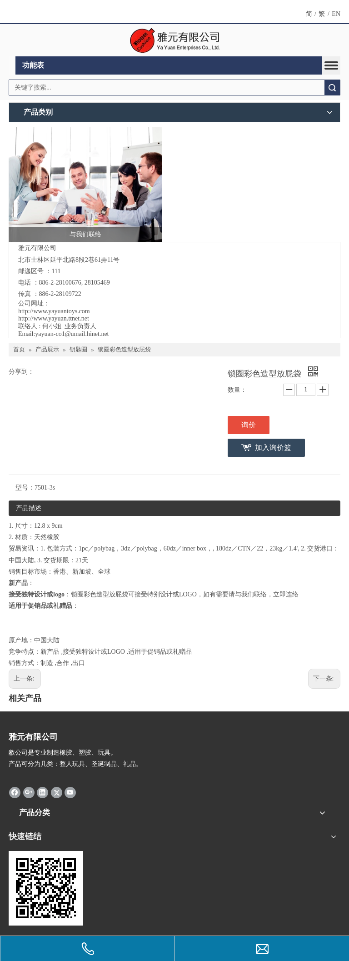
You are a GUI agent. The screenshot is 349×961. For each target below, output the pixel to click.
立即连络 (286, 594)
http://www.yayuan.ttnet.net (53, 318)
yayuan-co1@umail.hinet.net (72, 333)
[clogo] (174, 40)
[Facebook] (14, 792)
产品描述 (28, 508)
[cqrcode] (46, 888)
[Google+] (29, 792)
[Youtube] (70, 792)
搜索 (332, 87)
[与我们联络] (85, 184)
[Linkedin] (42, 792)
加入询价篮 (273, 447)
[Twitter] (56, 792)
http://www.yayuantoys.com (54, 311)
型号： (25, 487)
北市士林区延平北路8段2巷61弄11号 (69, 259)
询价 (248, 425)
